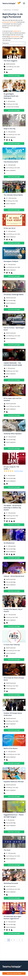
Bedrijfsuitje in (6, 10)
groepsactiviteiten (14, 36)
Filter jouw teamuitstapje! (14, 973)
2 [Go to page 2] (11, 940)
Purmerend (14, 10)
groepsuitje (5, 22)
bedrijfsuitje (16, 31)
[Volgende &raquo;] (22, 940)
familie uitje (12, 22)
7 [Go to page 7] (19, 940)
